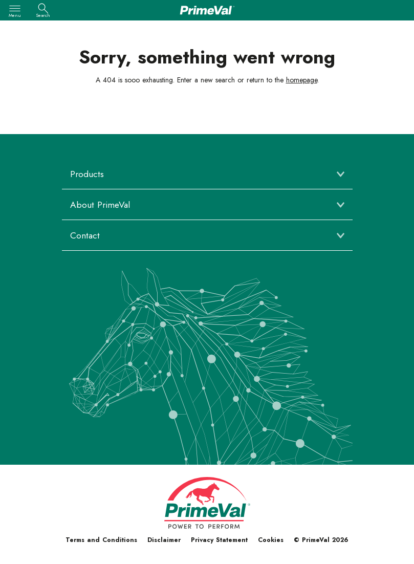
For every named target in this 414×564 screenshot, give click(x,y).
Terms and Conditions (101, 540)
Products (87, 174)
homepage (301, 80)
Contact (85, 235)
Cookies (271, 540)
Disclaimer (164, 540)
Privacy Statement (219, 540)
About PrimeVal (100, 204)
